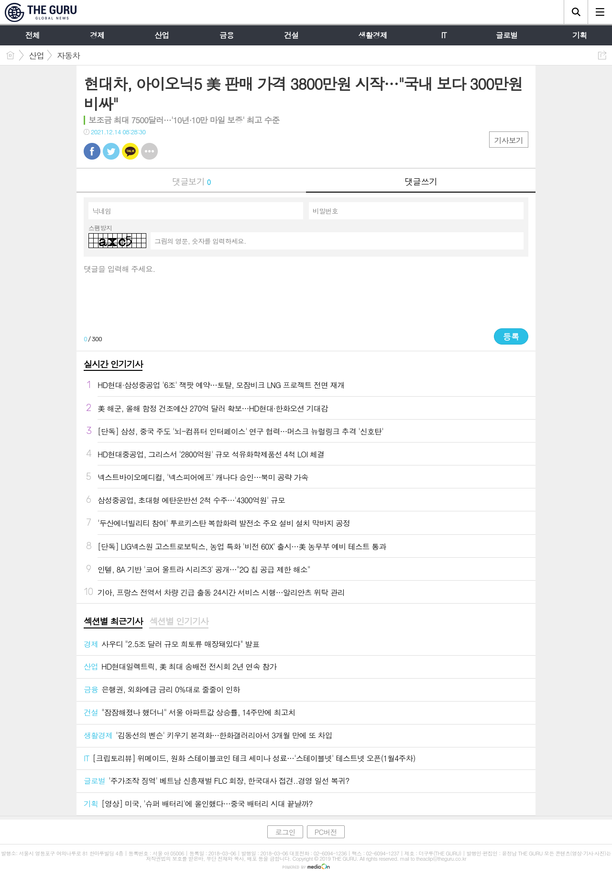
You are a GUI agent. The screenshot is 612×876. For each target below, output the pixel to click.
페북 (92, 151)
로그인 (285, 832)
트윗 (111, 151)
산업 (36, 55)
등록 (511, 336)
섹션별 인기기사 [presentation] (178, 621)
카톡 (130, 151)
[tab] (113, 622)
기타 (149, 151)
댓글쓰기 (420, 181)
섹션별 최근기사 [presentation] (113, 621)
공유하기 (602, 55)
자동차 (68, 55)
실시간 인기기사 (113, 364)
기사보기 (508, 140)
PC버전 (326, 832)
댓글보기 (191, 181)
